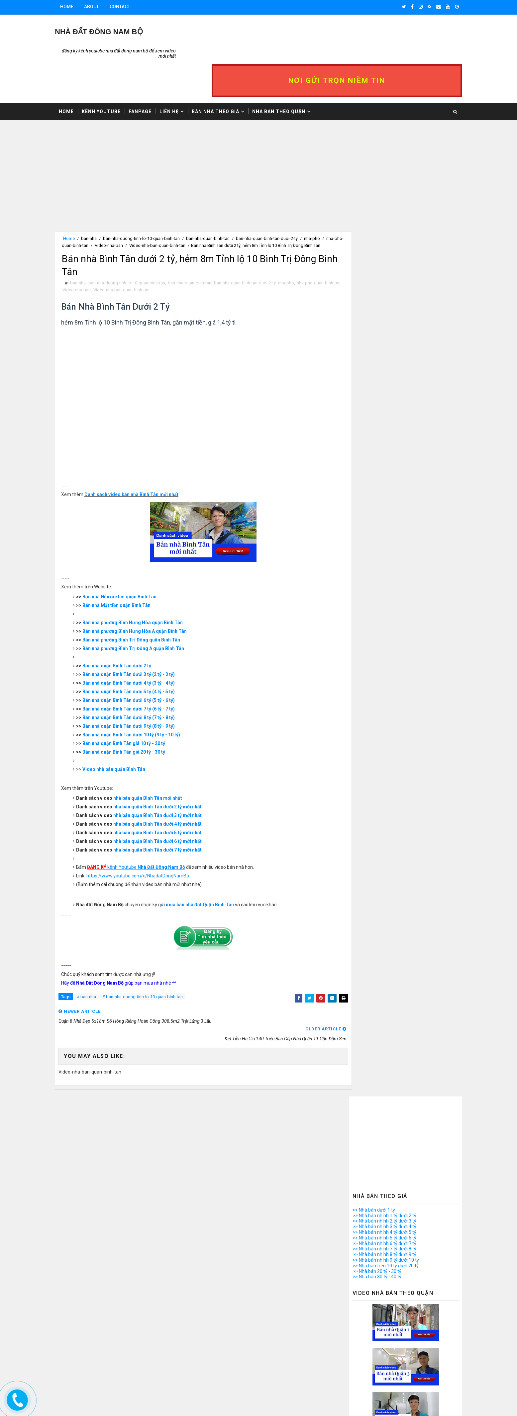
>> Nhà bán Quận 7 (359, 1077)
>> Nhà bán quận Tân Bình (367, 1132)
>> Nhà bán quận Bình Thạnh (370, 1116)
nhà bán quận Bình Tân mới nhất (161, 774)
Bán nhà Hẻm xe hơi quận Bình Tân (133, 572)
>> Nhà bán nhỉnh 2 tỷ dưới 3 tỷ (372, 229)
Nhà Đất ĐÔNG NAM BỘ (111, 32)
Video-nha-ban (153, 211)
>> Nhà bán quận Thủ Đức (367, 1144)
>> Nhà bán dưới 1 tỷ (361, 218)
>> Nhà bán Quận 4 (359, 1060)
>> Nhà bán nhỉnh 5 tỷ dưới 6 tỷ (372, 246)
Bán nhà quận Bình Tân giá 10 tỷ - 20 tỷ (137, 719)
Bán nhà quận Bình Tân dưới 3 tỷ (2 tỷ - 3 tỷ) (142, 650)
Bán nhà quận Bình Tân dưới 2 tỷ (130, 641)
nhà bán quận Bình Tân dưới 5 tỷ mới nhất (171, 808)
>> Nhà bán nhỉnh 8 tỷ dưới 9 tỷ (372, 262)
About (104, 6)
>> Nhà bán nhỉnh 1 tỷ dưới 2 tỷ (372, 224)
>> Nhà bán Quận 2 (359, 1049)
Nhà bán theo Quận (291, 77)
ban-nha (101, 204)
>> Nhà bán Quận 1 (359, 1043)
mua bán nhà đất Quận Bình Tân (213, 880)
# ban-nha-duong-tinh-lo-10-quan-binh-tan (155, 973)
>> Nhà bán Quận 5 (359, 1066)
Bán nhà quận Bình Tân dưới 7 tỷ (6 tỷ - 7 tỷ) (142, 684)
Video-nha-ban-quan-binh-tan (201, 211)
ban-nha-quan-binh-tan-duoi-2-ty (279, 204)
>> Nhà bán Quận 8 (359, 1082)
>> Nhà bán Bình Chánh (364, 1149)
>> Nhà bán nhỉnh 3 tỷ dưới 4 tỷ (372, 235)
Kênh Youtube (113, 77)
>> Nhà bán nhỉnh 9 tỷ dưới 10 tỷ (373, 268)
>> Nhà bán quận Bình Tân (367, 1110)
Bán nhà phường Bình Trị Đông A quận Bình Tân (146, 624)
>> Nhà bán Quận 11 (361, 1099)
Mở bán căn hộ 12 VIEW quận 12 (385, 1314)
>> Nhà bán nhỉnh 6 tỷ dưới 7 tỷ (372, 252)
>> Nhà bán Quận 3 (359, 1054)
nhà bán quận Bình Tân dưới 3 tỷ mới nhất (171, 791)
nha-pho (299, 258)
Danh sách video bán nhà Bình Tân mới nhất (145, 470)
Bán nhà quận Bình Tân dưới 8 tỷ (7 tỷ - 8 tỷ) (142, 693)
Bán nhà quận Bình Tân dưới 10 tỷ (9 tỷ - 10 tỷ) (144, 710)
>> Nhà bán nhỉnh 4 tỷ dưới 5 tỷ (372, 240)
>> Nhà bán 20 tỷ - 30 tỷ (364, 279)
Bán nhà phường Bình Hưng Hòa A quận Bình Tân (148, 607)
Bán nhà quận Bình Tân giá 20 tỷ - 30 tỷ (137, 727)
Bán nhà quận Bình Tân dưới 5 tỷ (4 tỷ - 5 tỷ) (142, 667)
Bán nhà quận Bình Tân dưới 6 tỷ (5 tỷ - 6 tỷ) (142, 676)
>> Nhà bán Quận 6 (359, 1071)
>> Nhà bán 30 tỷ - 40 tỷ (364, 285)
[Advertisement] (200, 151)
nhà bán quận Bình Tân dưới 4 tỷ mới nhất (171, 799)
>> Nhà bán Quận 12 (361, 1104)
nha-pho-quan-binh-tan (110, 211)
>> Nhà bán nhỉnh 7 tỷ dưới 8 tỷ (372, 257)
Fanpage (152, 77)
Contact (132, 6)
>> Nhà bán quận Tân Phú (366, 1138)
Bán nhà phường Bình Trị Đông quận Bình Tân (144, 615)
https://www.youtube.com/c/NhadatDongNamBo (151, 851)
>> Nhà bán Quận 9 (359, 1088)
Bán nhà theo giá (228, 77)
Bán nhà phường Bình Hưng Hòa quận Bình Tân (146, 598)
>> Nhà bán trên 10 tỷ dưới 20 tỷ (373, 274)
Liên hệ (181, 77)
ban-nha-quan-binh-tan (220, 204)
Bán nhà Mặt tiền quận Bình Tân (130, 581)
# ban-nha (99, 973)
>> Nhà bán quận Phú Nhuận (369, 1127)
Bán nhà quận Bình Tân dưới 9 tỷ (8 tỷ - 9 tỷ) (142, 702)
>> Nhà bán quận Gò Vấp (365, 1121)
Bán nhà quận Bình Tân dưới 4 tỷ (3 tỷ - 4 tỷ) (142, 658)
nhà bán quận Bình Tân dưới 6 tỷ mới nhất (171, 817)
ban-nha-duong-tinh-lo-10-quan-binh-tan (154, 204)
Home (79, 6)
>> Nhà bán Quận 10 (361, 1093)
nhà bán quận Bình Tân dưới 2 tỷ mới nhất (171, 782)
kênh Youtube (149, 843)
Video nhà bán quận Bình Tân (127, 745)
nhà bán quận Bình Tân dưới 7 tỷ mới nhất (171, 825)
